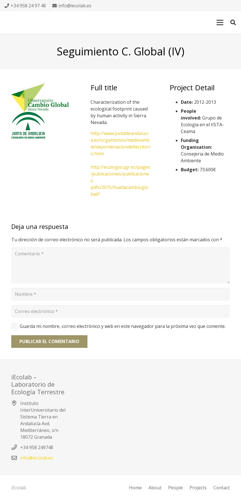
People (175, 488)
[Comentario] (120, 265)
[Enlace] (41, 126)
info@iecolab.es (36, 458)
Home (135, 488)
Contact (221, 488)
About (154, 488)
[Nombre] (120, 294)
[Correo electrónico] (120, 311)
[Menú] (220, 22)
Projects (198, 488)
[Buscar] (233, 22)
